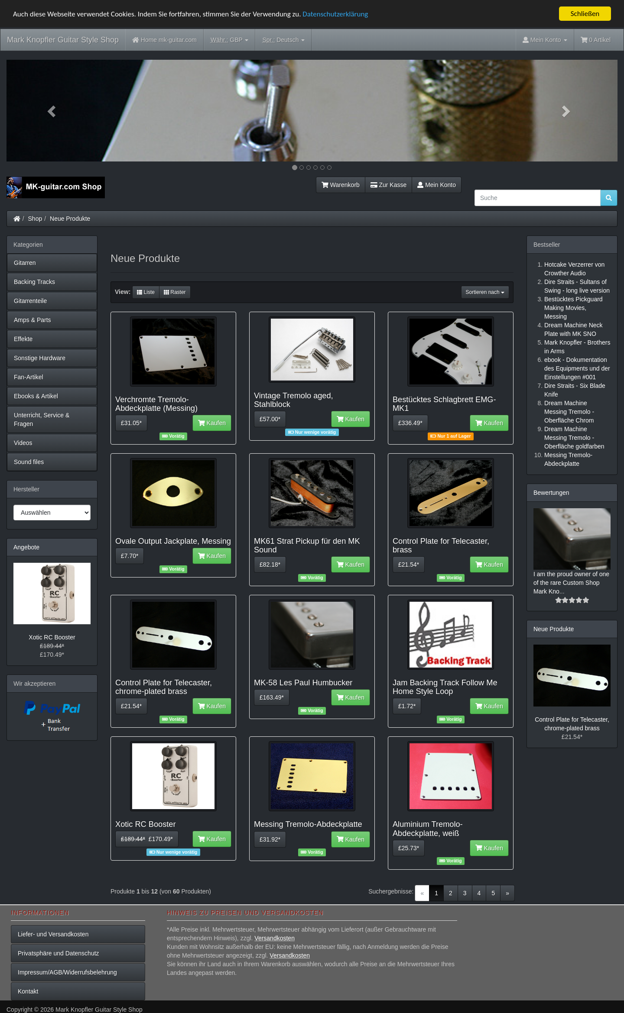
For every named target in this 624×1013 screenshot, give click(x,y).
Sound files (29, 461)
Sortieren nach (485, 292)
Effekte (23, 339)
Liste (146, 292)
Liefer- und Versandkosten (53, 934)
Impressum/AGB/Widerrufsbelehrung (67, 972)
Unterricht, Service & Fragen (41, 419)
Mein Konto (436, 184)
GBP (230, 40)
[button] (52, 110)
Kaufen (212, 422)
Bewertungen (551, 492)
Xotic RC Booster (52, 637)
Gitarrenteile (30, 300)
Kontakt (28, 991)
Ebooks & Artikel (36, 396)
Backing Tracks (34, 281)
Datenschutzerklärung (335, 13)
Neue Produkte (70, 218)
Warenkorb (341, 184)
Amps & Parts (32, 319)
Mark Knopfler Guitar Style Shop (63, 39)
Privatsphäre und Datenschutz (58, 953)
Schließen (585, 13)
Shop (35, 218)
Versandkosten (274, 938)
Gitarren (25, 262)
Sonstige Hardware (39, 358)
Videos (23, 442)
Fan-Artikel (28, 377)
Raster (175, 292)
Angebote (26, 547)
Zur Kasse (388, 184)
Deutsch (283, 40)
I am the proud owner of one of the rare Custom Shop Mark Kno (571, 583)
